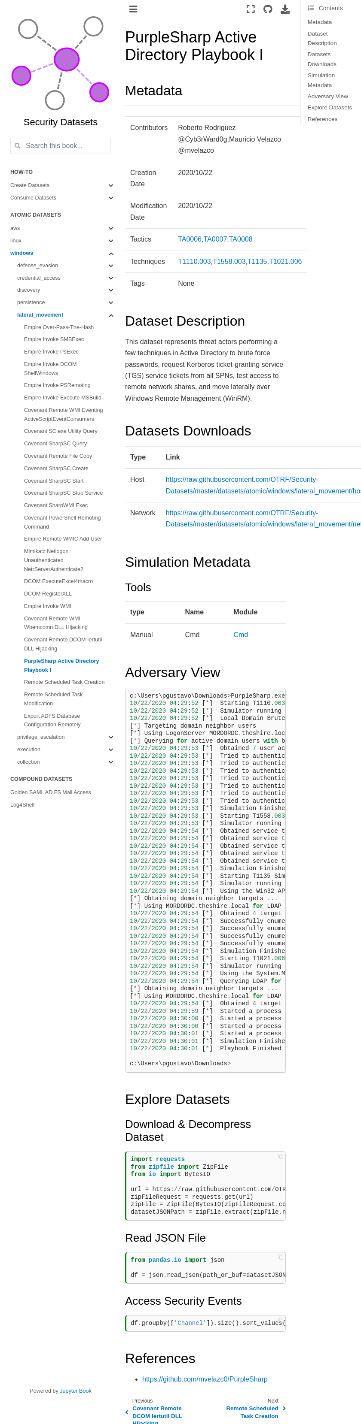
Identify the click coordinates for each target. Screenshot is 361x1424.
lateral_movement (40, 315)
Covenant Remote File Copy (58, 456)
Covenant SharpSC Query (55, 444)
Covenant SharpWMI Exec (56, 505)
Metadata (320, 22)
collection (28, 762)
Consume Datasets (33, 198)
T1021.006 (285, 261)
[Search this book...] (60, 146)
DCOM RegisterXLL (48, 594)
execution (28, 750)
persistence (31, 302)
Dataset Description (322, 38)
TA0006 (190, 239)
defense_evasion (37, 266)
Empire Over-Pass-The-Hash (59, 327)
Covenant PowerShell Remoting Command (62, 522)
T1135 (257, 261)
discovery (28, 290)
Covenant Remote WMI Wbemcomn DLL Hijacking (56, 623)
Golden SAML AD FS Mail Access (50, 792)
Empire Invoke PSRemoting (57, 385)
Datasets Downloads (322, 59)
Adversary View (328, 96)
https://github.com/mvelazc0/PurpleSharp (205, 1379)
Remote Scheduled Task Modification (53, 699)
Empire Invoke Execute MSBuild (62, 398)
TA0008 (241, 239)
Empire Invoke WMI (47, 606)
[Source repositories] (268, 9)
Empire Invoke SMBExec (54, 339)
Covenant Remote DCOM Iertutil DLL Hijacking (63, 644)
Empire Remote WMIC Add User (63, 539)
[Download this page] (285, 9)
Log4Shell (22, 805)
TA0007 (215, 239)
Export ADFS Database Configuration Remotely (52, 720)
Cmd (240, 634)
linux (15, 241)
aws (15, 228)
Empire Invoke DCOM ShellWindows (50, 368)
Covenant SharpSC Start (54, 481)
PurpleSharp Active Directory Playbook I (61, 665)
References (323, 119)
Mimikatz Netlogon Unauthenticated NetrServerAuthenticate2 (53, 560)
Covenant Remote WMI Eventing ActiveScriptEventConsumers (63, 414)
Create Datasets (29, 185)
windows (21, 253)
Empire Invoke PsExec (51, 352)
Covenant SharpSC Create (56, 469)
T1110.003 (194, 261)
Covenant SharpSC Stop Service (63, 493)
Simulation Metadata (321, 80)
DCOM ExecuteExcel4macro (58, 581)
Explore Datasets (330, 107)
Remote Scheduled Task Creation (64, 682)
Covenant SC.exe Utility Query (61, 431)
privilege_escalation (41, 737)
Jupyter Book (76, 1391)
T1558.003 (229, 261)
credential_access (39, 278)
